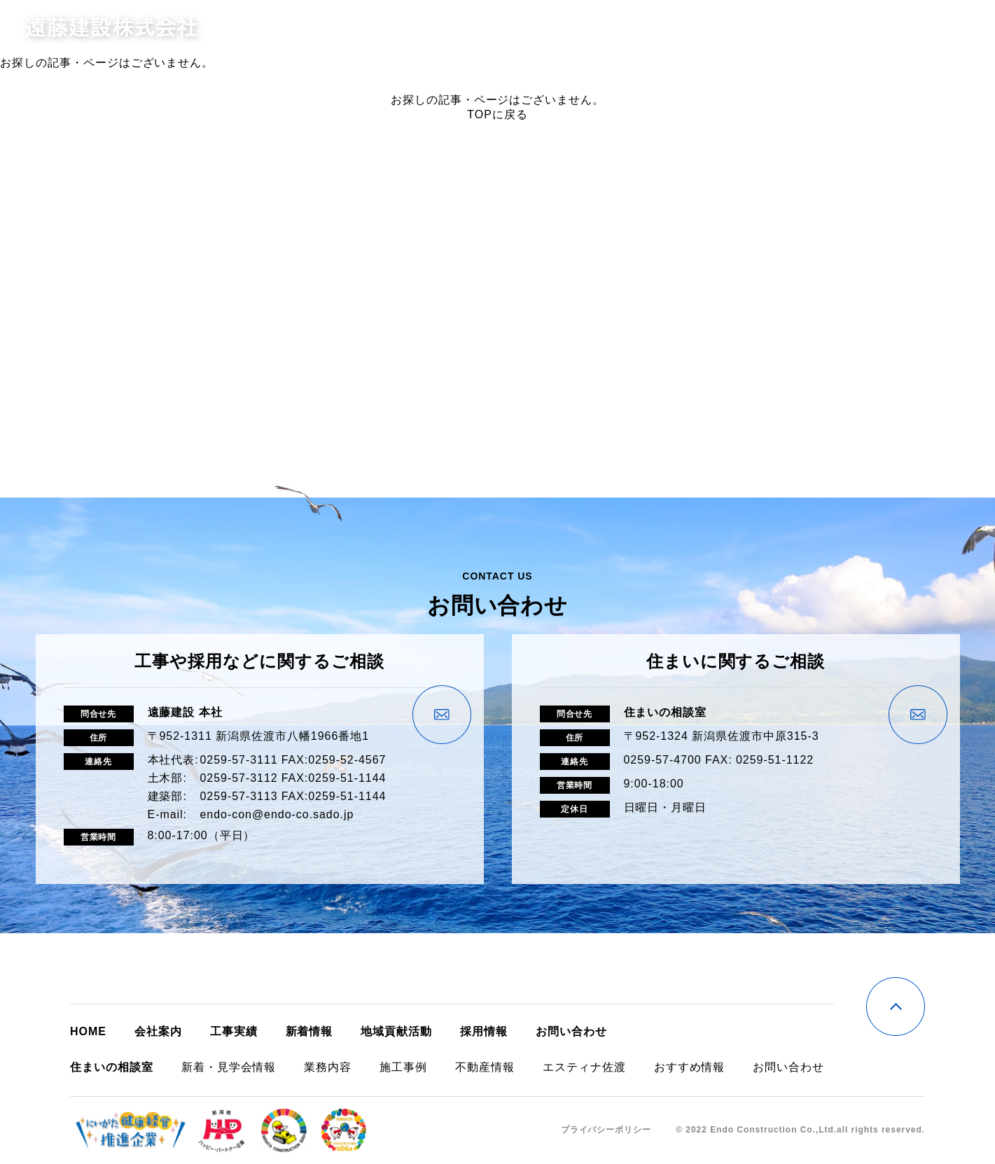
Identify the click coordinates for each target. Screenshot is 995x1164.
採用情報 (820, 28)
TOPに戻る (497, 114)
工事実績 (600, 28)
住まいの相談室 (679, 28)
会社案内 (537, 28)
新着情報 (758, 28)
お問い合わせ (893, 28)
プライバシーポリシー (606, 1130)
